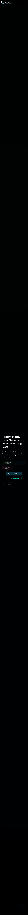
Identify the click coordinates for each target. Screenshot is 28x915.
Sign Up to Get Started (14, 473)
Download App (14, 478)
